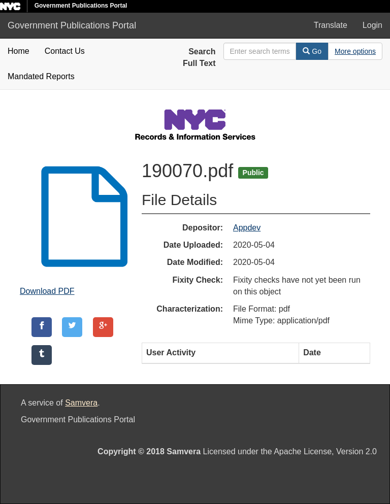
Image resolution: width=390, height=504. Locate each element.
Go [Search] (312, 51)
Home (18, 51)
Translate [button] (330, 25)
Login (372, 25)
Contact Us (65, 51)
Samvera (81, 402)
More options (355, 51)
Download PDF (47, 291)
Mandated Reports (41, 76)
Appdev (247, 227)
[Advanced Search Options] (355, 51)
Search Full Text (199, 57)
